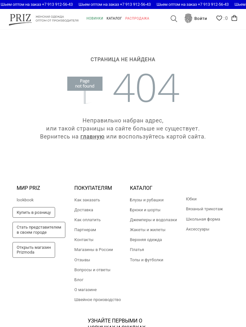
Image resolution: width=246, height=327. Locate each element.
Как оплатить (87, 219)
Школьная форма (203, 219)
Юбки (191, 199)
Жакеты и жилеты (147, 229)
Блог (79, 279)
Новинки (94, 18)
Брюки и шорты (145, 209)
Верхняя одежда (146, 239)
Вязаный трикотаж (204, 208)
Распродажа (137, 18)
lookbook (25, 199)
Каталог (114, 18)
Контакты (84, 239)
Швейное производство (97, 299)
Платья (137, 249)
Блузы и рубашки (146, 199)
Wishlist (222, 18)
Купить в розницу (34, 212)
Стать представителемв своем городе (39, 230)
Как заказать (87, 199)
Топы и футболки (146, 259)
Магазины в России (93, 249)
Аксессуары (197, 229)
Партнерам (85, 229)
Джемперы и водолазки (153, 219)
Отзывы (82, 259)
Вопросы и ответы (92, 269)
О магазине (85, 289)
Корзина (234, 18)
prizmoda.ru (43, 18)
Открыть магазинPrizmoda (34, 250)
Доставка (83, 209)
